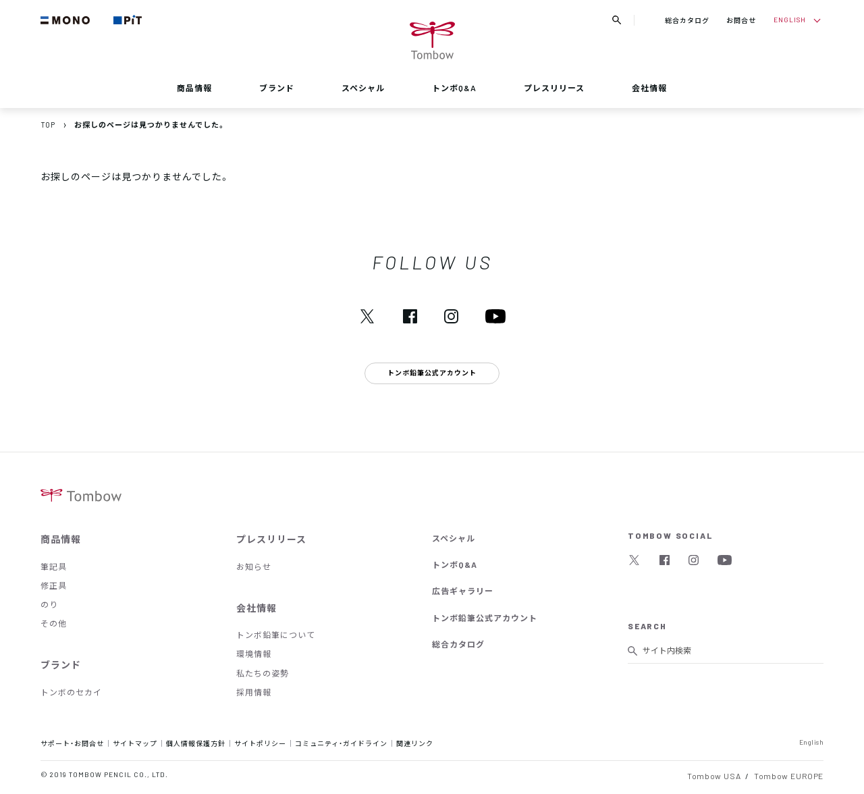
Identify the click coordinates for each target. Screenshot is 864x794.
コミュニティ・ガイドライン (341, 743)
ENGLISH (790, 19)
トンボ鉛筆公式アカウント (484, 618)
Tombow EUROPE (789, 776)
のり (49, 604)
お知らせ (253, 566)
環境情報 (253, 653)
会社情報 (649, 88)
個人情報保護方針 (195, 743)
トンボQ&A (454, 88)
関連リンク (414, 743)
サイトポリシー (260, 743)
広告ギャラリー (462, 591)
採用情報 (253, 692)
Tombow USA (713, 776)
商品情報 (194, 88)
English (811, 742)
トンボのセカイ (71, 692)
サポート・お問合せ (72, 743)
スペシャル (363, 88)
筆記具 (53, 566)
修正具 (53, 585)
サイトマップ (135, 743)
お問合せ (741, 20)
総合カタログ (687, 20)
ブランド (276, 88)
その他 (53, 623)
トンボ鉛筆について (275, 635)
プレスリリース (554, 88)
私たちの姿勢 (262, 673)
